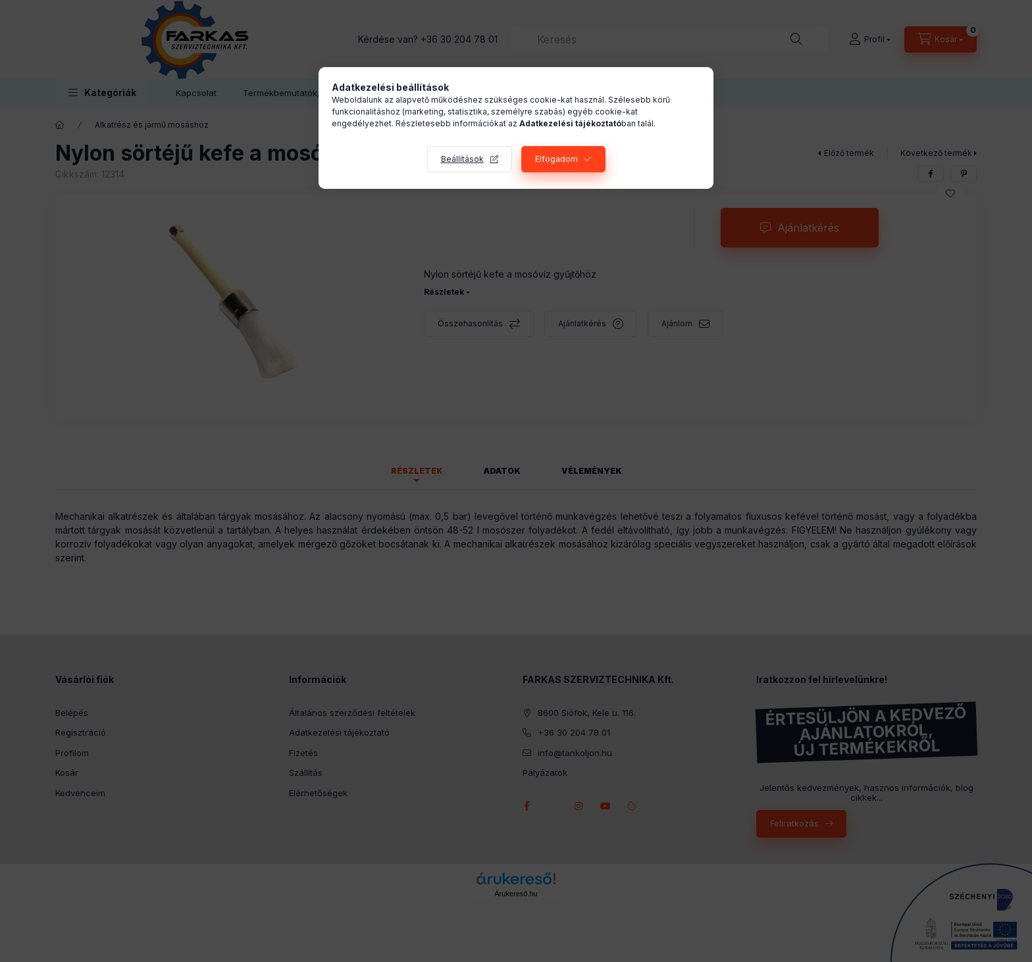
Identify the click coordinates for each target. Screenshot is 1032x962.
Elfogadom (556, 159)
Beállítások (462, 159)
